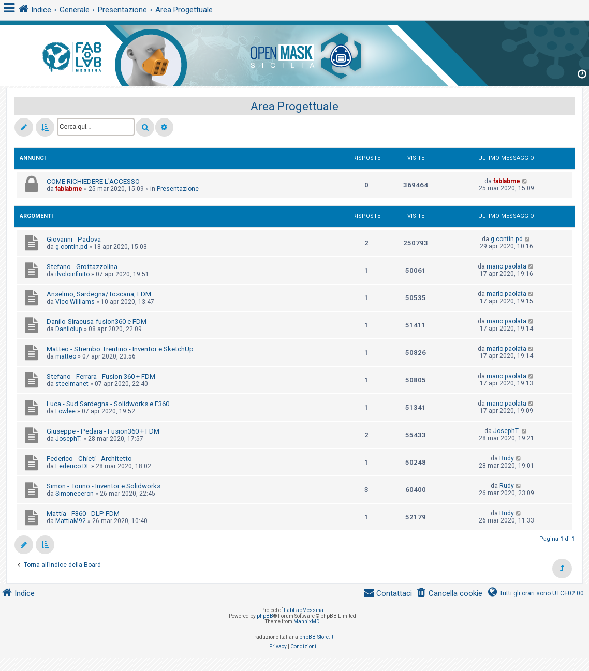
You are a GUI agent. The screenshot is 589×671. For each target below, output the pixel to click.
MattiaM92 (70, 521)
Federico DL (72, 466)
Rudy (506, 458)
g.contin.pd (71, 246)
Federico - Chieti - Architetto (89, 459)
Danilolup (68, 329)
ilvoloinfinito (72, 274)
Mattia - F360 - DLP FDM (83, 513)
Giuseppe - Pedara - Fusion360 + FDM (103, 431)
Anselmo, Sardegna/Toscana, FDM (99, 294)
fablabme (68, 188)
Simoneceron (74, 493)
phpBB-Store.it (316, 637)
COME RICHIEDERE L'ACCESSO (93, 181)
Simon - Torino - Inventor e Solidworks (103, 486)
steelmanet (72, 383)
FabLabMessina (303, 610)
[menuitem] (449, 594)
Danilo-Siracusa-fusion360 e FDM (96, 321)
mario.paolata (506, 266)
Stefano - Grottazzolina (82, 267)
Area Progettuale (294, 106)
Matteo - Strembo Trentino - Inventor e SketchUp (120, 349)
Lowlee (65, 411)
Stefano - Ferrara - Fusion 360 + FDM (101, 376)
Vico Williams (75, 301)
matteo (65, 356)
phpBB (265, 616)
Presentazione (178, 188)
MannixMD (306, 621)
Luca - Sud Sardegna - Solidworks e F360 (108, 404)
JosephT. (68, 438)
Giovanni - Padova (74, 239)
